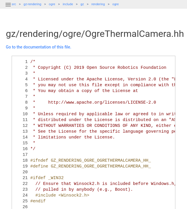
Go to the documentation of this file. (38, 47)
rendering (98, 4)
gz (82, 4)
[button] (8, 8)
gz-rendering (32, 4)
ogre (52, 4)
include (68, 4)
